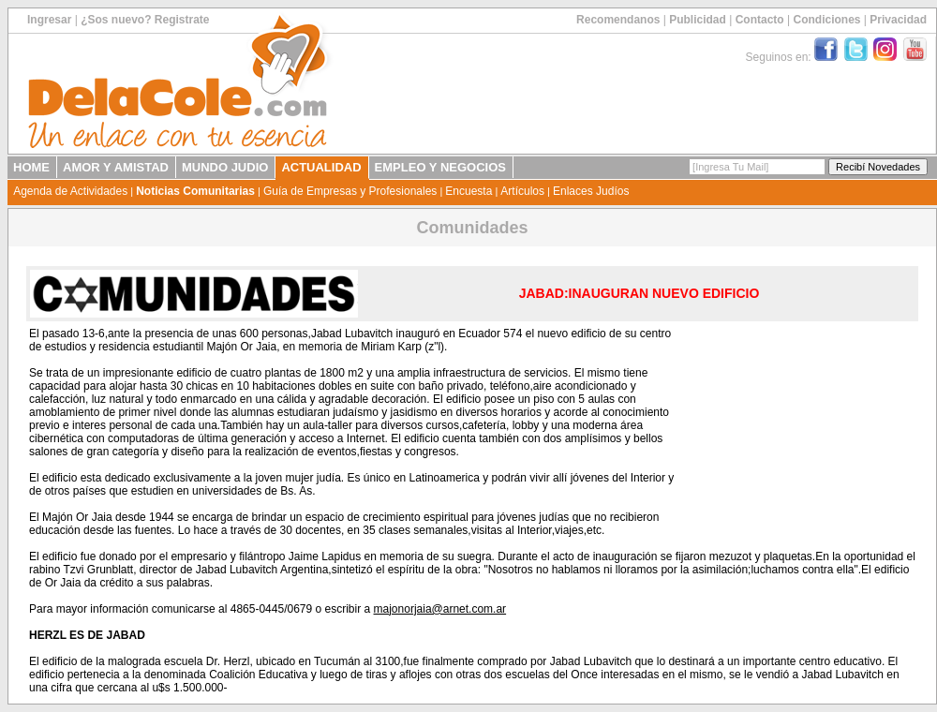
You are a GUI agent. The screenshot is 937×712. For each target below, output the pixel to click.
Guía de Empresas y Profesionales (350, 191)
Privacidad (898, 19)
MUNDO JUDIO (225, 167)
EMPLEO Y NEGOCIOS (440, 167)
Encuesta (468, 191)
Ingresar (49, 19)
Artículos (522, 191)
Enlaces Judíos (591, 191)
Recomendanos (618, 19)
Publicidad (697, 19)
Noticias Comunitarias (195, 191)
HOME (31, 167)
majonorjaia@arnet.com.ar (440, 609)
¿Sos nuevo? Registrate (145, 19)
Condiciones (826, 19)
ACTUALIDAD (321, 167)
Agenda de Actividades (70, 191)
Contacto (760, 19)
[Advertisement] (798, 422)
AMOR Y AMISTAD (116, 167)
